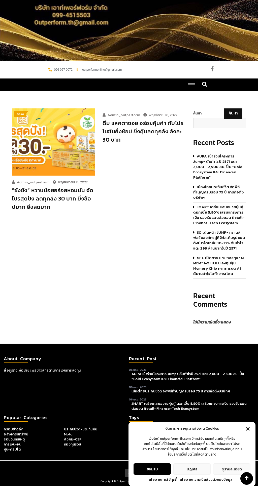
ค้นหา (197, 113)
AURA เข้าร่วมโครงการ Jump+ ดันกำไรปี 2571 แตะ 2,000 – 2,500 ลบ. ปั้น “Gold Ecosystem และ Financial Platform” (217, 166)
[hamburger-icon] (191, 84)
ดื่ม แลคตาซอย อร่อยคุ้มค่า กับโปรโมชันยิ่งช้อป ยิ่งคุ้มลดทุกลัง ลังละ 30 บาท (143, 131)
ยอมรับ (152, 476)
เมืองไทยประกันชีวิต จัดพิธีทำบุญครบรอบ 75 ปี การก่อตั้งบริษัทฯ (218, 192)
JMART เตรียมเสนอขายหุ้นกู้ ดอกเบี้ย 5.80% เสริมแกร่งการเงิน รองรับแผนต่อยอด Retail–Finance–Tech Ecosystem (219, 215)
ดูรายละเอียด (232, 476)
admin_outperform (33, 182)
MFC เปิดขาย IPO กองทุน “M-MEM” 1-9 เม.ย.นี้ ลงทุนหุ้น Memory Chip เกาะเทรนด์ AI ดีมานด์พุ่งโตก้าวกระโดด (219, 265)
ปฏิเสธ (192, 476)
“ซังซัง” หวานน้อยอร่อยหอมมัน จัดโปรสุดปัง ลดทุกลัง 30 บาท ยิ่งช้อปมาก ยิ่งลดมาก (52, 198)
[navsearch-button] (204, 85)
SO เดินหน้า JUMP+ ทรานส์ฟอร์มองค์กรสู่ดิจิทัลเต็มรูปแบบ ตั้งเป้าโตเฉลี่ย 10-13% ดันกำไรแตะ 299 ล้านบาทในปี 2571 (219, 240)
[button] (247, 435)
